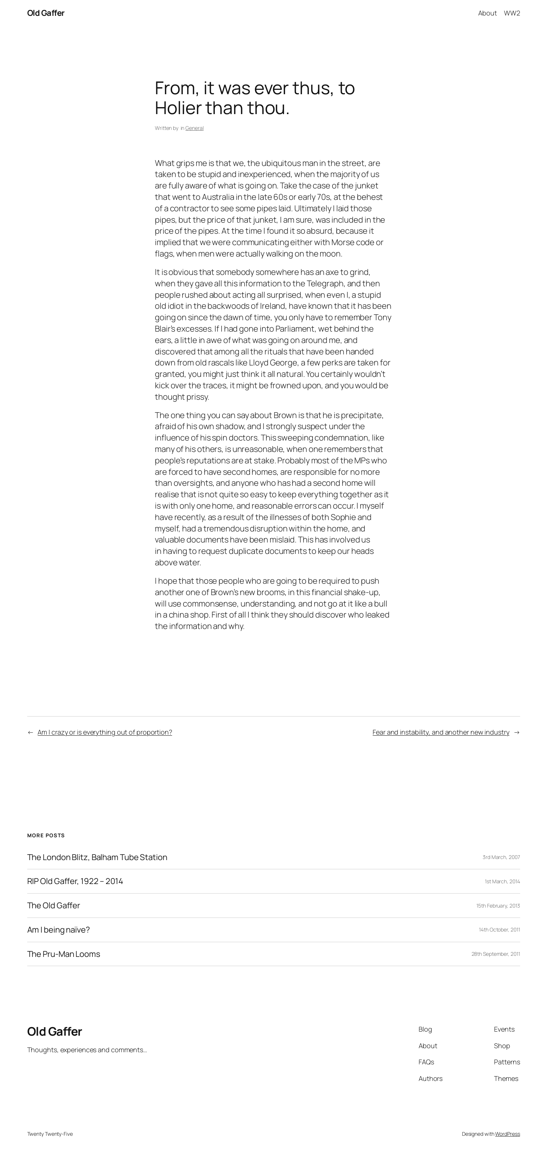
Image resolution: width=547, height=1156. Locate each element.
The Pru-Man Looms (63, 954)
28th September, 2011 (496, 953)
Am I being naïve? (58, 929)
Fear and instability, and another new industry (441, 732)
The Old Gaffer (54, 905)
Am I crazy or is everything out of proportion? (105, 732)
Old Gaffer (46, 12)
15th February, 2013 (498, 905)
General (194, 127)
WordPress (507, 1133)
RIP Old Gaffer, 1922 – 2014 (75, 881)
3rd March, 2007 (501, 856)
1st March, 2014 (502, 881)
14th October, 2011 (499, 929)
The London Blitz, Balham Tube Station (97, 857)
